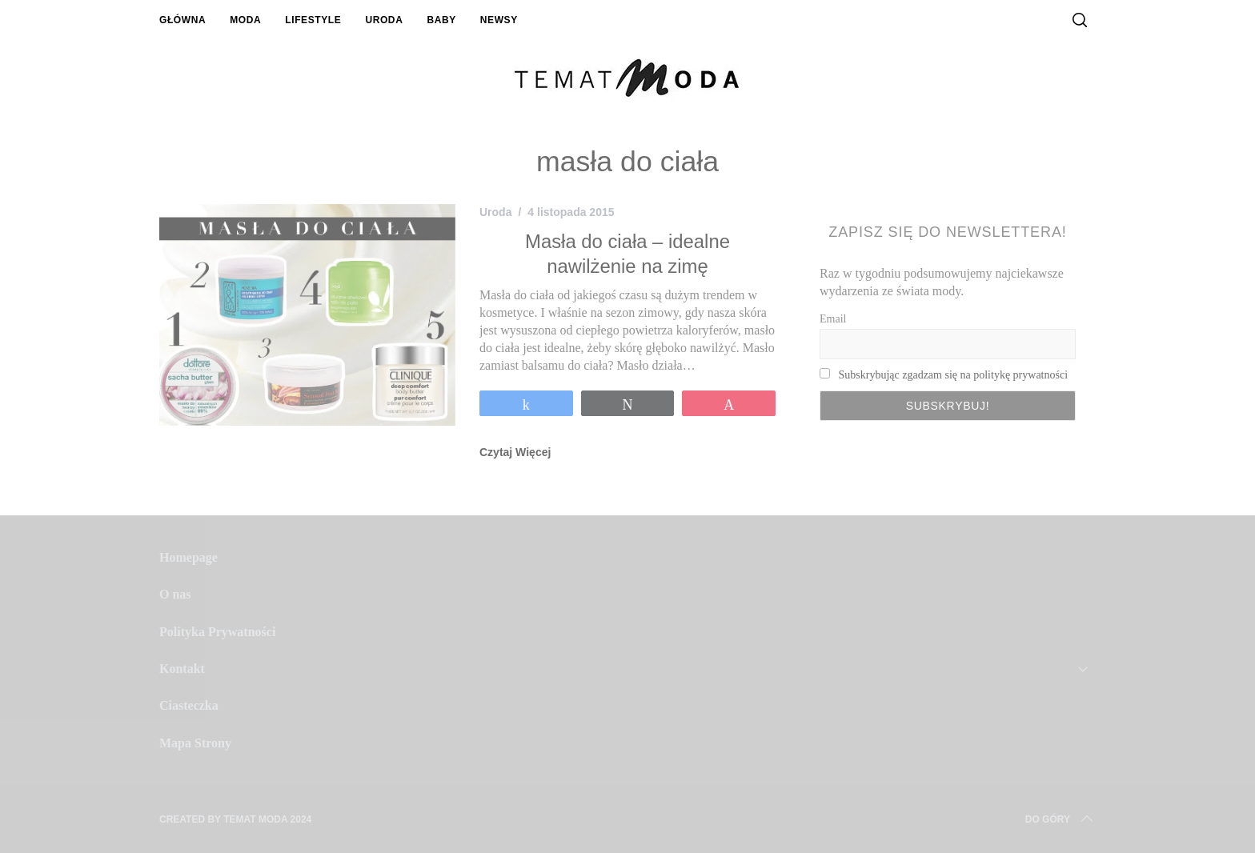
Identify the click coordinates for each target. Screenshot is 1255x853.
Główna (182, 20)
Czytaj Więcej (515, 452)
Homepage (188, 557)
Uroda (384, 20)
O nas (175, 594)
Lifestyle (313, 20)
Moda (245, 20)
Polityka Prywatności (217, 632)
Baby (441, 20)
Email (833, 319)
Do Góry (1060, 819)
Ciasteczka (189, 705)
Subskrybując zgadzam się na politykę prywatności (954, 375)
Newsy (499, 20)
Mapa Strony (195, 743)
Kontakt (182, 668)
